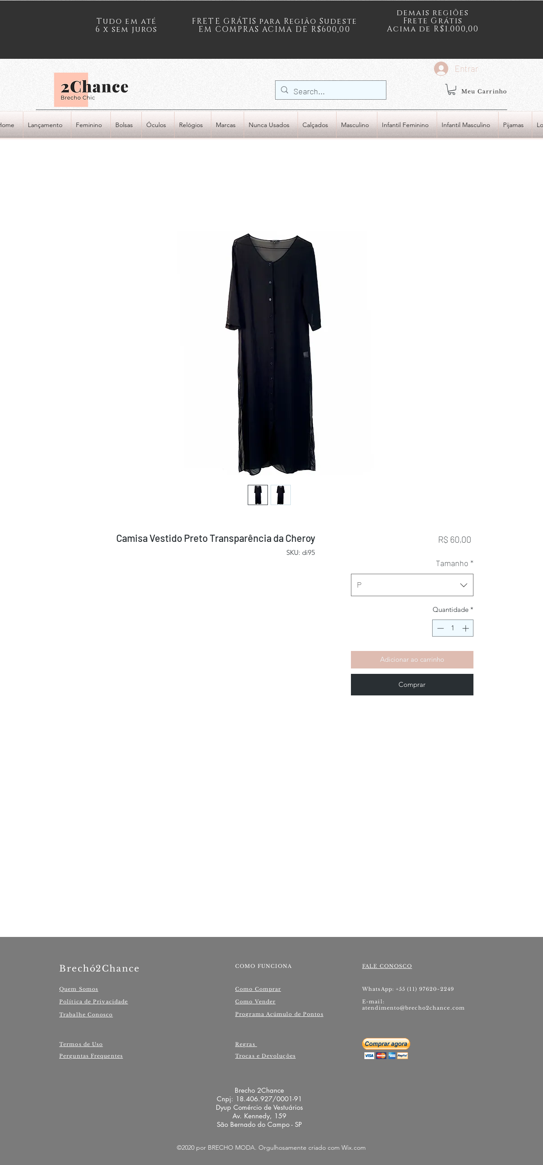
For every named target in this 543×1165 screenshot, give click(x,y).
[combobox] (412, 585)
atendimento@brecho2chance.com (413, 1008)
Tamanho (454, 563)
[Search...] (330, 91)
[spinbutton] (453, 628)
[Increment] (466, 628)
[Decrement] (440, 628)
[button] (451, 89)
